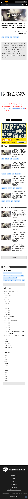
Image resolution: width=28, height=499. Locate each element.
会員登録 (24, 2)
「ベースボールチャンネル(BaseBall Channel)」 (14, 107)
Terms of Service (14, 484)
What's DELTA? (14, 475)
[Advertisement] (14, 74)
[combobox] (11, 5)
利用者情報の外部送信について (14, 490)
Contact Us (14, 481)
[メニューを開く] (2, 2)
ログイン (18, 2)
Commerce (14, 478)
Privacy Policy (14, 487)
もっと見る (14, 284)
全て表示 (14, 257)
